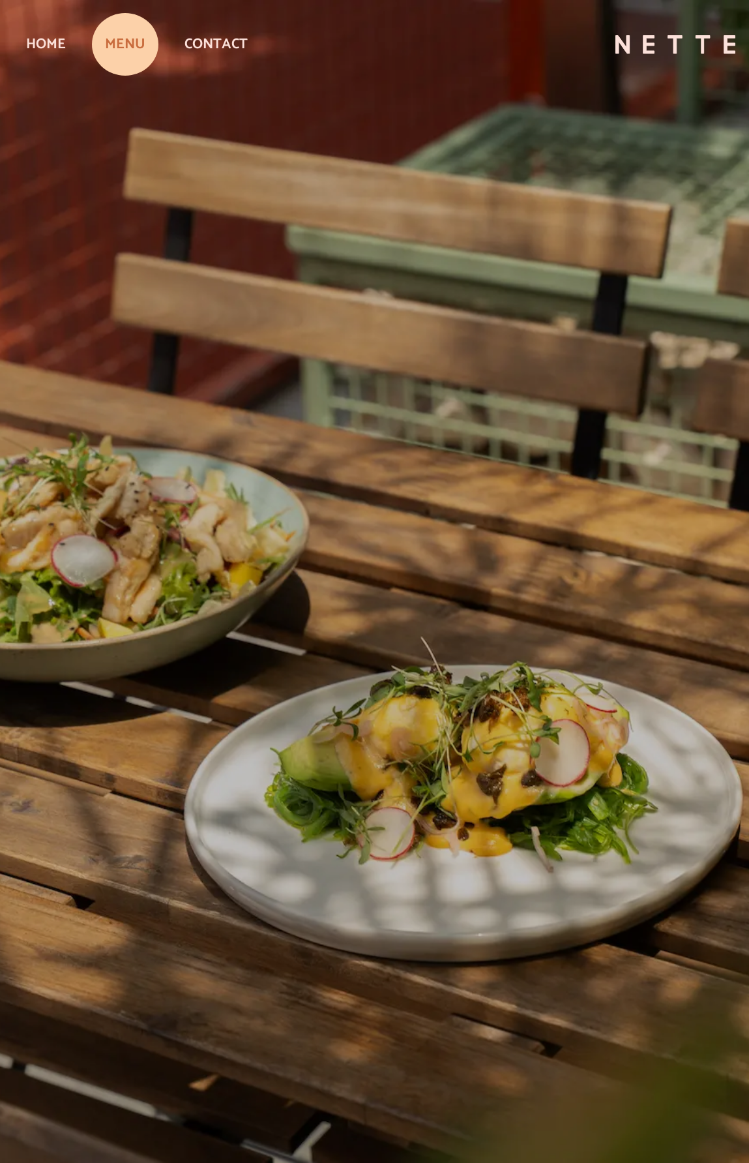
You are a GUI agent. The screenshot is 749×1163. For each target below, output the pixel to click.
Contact (216, 44)
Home (46, 44)
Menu (125, 44)
